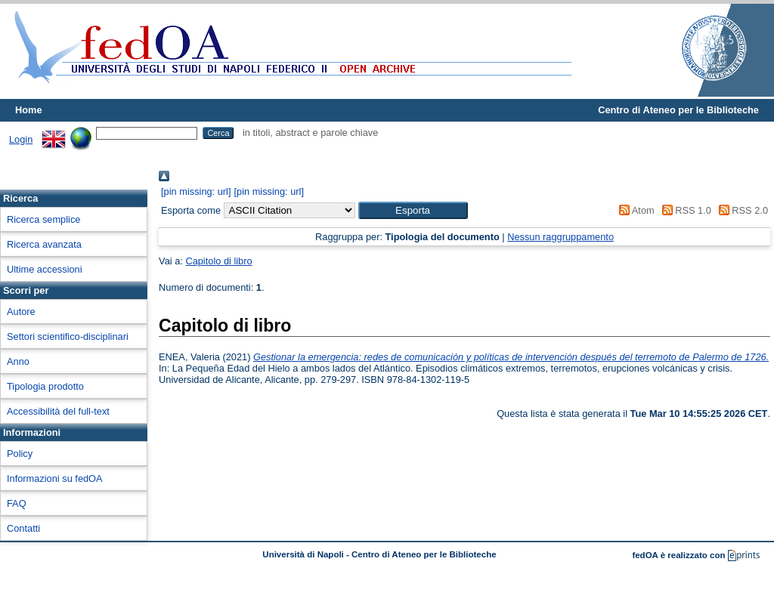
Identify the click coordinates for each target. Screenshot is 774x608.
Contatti (23, 528)
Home (28, 110)
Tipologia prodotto (45, 386)
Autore (21, 311)
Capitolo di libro (218, 261)
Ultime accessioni (44, 269)
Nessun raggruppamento (560, 236)
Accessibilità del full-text (58, 411)
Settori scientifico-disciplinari (67, 336)
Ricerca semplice (43, 219)
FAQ (16, 503)
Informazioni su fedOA (55, 478)
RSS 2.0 (741, 210)
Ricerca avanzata (44, 244)
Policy (20, 453)
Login (21, 139)
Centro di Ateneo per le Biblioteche (678, 110)
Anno (18, 361)
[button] (413, 210)
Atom (635, 210)
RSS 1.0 (684, 210)
